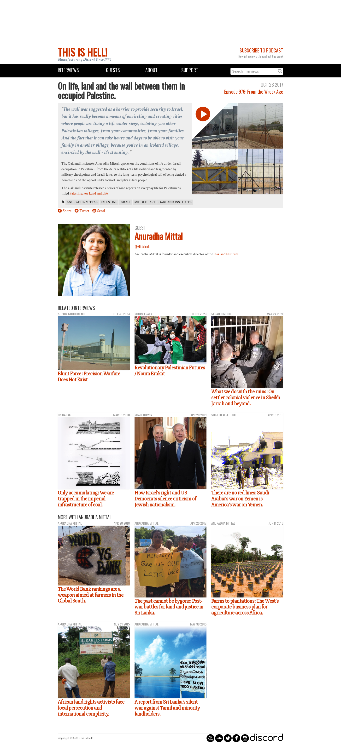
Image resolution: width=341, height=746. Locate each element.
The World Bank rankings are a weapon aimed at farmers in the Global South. (90, 595)
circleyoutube (210, 738)
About (151, 70)
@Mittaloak (142, 246)
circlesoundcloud (219, 738)
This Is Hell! (82, 52)
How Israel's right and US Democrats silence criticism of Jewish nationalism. (165, 498)
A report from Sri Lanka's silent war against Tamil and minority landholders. (167, 708)
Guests (113, 70)
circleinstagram (245, 738)
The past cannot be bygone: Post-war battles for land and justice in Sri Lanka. (169, 607)
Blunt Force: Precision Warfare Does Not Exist (89, 376)
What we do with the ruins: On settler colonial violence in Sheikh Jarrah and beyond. (245, 397)
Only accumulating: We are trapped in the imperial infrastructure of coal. (86, 498)
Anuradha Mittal (82, 202)
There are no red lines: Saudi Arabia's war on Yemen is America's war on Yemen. (240, 498)
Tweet (84, 210)
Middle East (144, 202)
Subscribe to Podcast (261, 50)
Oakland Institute (175, 202)
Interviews (68, 70)
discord (266, 738)
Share (67, 210)
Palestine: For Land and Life (89, 193)
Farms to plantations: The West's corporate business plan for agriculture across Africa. (244, 607)
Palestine (109, 202)
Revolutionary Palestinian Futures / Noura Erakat (170, 370)
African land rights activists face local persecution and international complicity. (91, 708)
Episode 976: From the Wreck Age (253, 91)
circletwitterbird (228, 738)
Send (101, 210)
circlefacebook (236, 738)
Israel (125, 202)
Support (189, 70)
